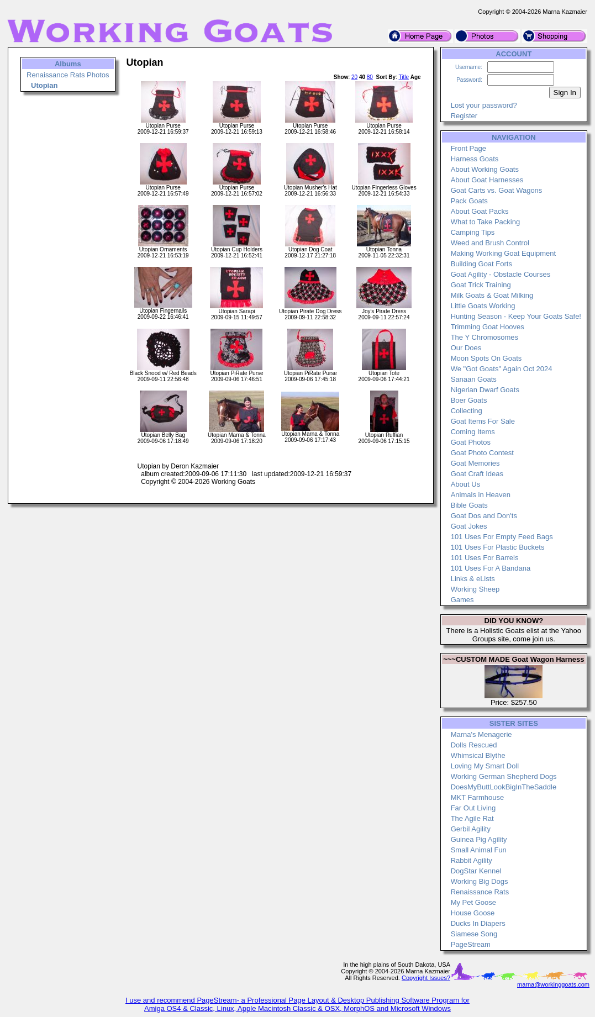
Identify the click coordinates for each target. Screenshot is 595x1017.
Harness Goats (475, 159)
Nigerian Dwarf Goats (485, 390)
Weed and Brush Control (490, 243)
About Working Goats (485, 169)
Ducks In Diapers (478, 923)
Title (403, 77)
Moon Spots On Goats (486, 358)
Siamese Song (474, 934)
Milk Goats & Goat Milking (492, 295)
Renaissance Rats (480, 892)
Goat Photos (471, 442)
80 (370, 77)
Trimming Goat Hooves (487, 327)
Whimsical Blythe (478, 755)
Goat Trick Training (481, 285)
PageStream (471, 944)
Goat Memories (475, 463)
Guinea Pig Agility (479, 839)
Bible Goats (469, 505)
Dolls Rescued (474, 745)
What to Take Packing (485, 222)
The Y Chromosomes (484, 337)
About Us (465, 484)
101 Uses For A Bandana (491, 568)
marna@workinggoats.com (553, 984)
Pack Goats (469, 201)
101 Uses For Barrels (485, 558)
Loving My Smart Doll (485, 766)
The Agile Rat (472, 818)
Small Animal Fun (479, 850)
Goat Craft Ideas (477, 474)
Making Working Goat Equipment (503, 253)
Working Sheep (475, 589)
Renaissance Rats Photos (68, 75)
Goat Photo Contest (482, 453)
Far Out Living (473, 808)
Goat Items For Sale (483, 421)
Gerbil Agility (471, 829)
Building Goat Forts (481, 264)
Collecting (466, 411)
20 (354, 77)
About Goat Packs (480, 211)
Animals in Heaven (480, 495)
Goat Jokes (469, 526)
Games (462, 600)
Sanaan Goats (474, 379)
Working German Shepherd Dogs (504, 776)
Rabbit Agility (471, 860)
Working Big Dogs (479, 881)
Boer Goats (469, 400)
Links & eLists (473, 579)
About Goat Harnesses (487, 180)
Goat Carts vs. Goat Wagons (497, 190)
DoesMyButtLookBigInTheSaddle (504, 787)
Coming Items (473, 432)
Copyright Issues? (426, 977)
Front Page (468, 148)
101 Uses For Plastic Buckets (498, 547)
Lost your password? (484, 105)
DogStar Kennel (476, 871)
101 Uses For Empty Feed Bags (502, 537)
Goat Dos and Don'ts (484, 516)
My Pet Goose (473, 902)
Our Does (466, 348)
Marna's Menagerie (481, 734)
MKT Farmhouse (477, 797)
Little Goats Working (483, 306)
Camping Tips (472, 232)
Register (464, 116)
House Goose (473, 913)
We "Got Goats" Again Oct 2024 (501, 369)
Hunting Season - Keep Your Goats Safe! (516, 316)
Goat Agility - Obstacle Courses (501, 274)
